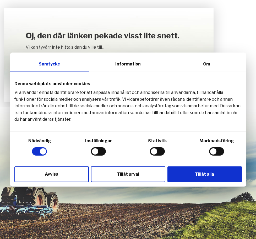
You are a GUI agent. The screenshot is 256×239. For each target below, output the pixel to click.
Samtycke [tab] (49, 63)
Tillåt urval (128, 174)
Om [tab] (206, 63)
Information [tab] (128, 63)
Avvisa (51, 174)
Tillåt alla (204, 174)
